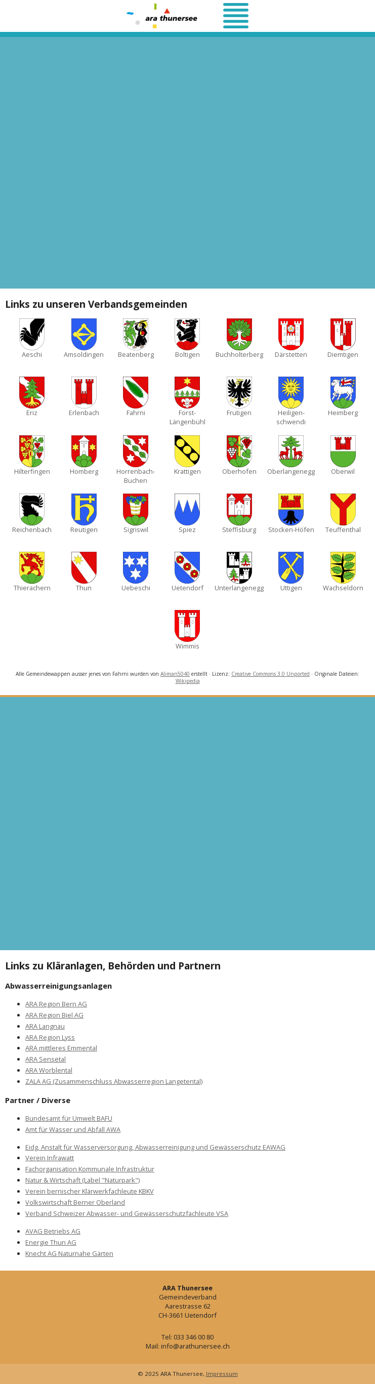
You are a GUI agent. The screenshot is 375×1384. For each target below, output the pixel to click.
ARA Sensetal (45, 1059)
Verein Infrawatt (49, 1157)
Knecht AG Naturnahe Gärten (69, 1253)
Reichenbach (32, 514)
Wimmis (187, 630)
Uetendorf (187, 572)
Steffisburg (239, 514)
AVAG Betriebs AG (52, 1231)
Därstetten (291, 338)
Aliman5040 (175, 673)
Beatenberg (136, 338)
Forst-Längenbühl (187, 401)
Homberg (84, 455)
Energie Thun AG (50, 1242)
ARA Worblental (48, 1070)
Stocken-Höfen (291, 514)
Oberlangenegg (291, 455)
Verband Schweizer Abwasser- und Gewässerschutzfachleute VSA (126, 1213)
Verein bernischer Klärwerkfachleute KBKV (89, 1191)
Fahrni (135, 397)
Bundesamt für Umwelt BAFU (68, 1118)
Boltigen (187, 338)
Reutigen (84, 514)
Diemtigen (342, 338)
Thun (84, 572)
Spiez (187, 514)
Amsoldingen (84, 338)
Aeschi (32, 338)
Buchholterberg (239, 338)
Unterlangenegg (239, 572)
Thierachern (32, 572)
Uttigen (291, 572)
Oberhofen (239, 455)
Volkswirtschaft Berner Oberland (75, 1202)
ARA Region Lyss (50, 1037)
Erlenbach (84, 397)
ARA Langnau (45, 1026)
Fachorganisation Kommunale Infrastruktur (89, 1168)
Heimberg (343, 397)
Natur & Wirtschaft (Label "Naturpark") (82, 1180)
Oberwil (343, 455)
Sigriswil (135, 514)
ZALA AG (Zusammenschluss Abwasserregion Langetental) (113, 1081)
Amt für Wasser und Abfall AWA (72, 1129)
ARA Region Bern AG (56, 1003)
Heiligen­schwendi (291, 401)
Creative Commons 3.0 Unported (270, 673)
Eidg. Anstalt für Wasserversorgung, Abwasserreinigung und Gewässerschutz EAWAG (155, 1147)
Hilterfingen (32, 455)
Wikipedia (188, 680)
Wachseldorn (343, 572)
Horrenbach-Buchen (135, 460)
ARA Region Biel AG (54, 1015)
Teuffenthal (343, 514)
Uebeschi (135, 572)
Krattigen (187, 455)
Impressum (222, 1373)
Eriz (32, 397)
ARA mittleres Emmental (61, 1047)
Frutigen (239, 397)
